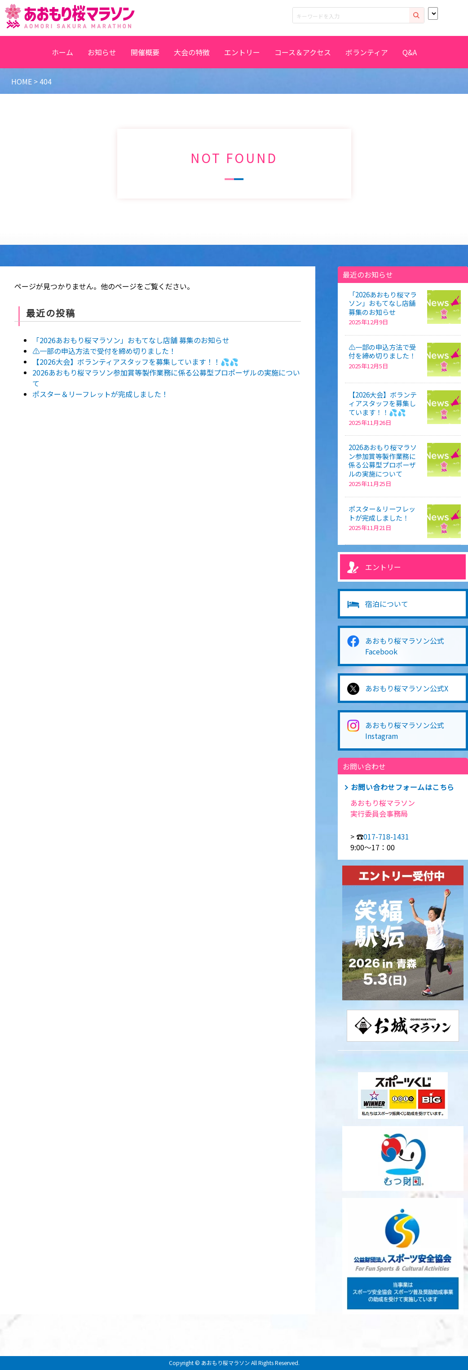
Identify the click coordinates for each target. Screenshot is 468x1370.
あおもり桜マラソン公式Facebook (404, 646)
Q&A (409, 52)
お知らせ (102, 52)
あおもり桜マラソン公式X (406, 688)
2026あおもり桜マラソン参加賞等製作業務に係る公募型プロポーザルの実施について (383, 460)
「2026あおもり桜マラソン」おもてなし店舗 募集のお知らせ (131, 340)
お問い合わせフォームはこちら (403, 787)
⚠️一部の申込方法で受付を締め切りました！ (104, 350)
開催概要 (145, 52)
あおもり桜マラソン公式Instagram (404, 730)
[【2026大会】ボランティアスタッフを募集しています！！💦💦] (444, 407)
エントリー (242, 52)
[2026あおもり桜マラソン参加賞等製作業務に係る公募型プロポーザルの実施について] (444, 460)
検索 (416, 15)
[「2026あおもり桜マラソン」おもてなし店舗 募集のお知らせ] (444, 307)
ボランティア (366, 52)
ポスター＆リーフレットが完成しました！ (100, 394)
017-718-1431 (386, 836)
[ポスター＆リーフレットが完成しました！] (444, 521)
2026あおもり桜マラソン (67, 16)
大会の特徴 (192, 52)
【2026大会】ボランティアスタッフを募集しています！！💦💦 (135, 361)
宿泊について (386, 603)
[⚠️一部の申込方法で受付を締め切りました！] (444, 359)
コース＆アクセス (302, 52)
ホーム (62, 52)
